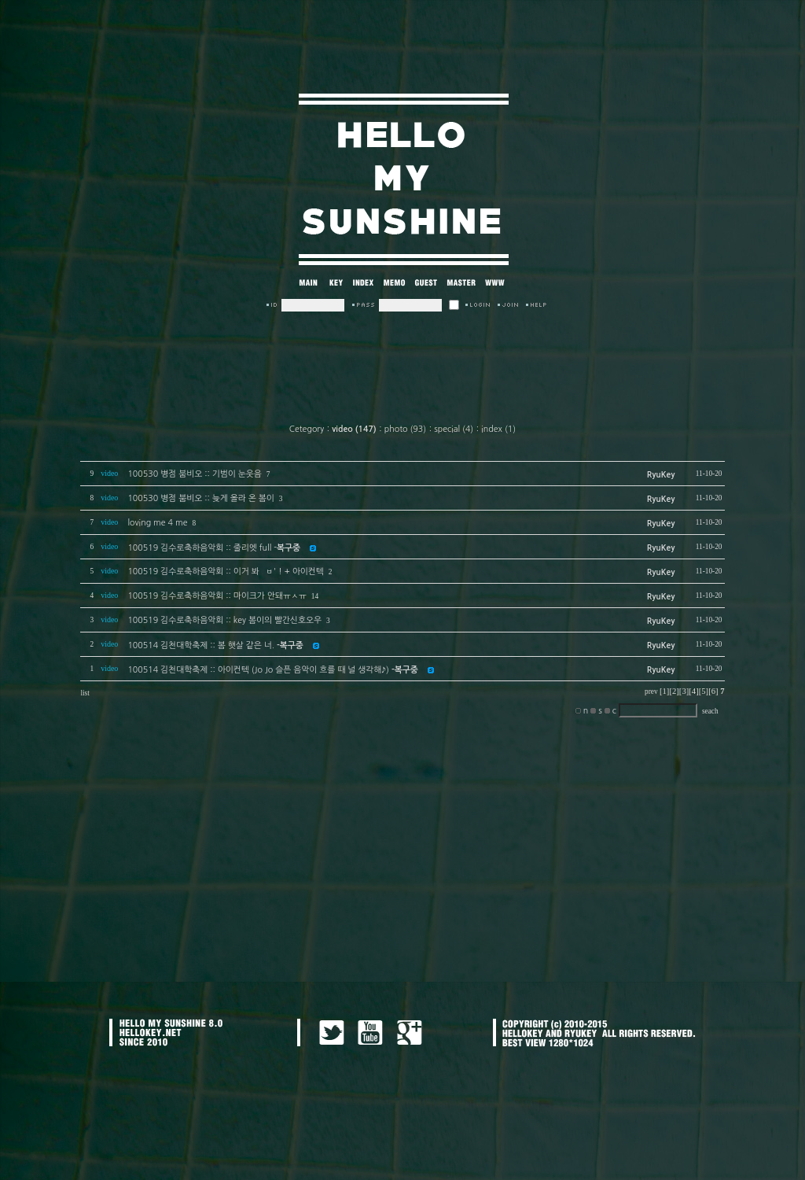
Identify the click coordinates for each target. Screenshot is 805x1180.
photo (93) (405, 429)
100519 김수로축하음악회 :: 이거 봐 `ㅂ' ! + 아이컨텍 (225, 571)
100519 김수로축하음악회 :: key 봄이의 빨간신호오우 (224, 620)
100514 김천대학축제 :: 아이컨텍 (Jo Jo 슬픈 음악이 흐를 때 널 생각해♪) (272, 670)
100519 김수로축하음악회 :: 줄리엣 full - (213, 548)
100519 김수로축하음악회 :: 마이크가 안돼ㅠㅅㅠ (216, 596)
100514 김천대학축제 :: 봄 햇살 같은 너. (215, 645)
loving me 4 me (157, 522)
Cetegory (306, 429)
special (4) (453, 429)
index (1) (498, 429)
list (84, 693)
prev (651, 691)
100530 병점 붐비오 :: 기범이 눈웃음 (194, 474)
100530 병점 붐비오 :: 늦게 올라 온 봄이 (200, 498)
